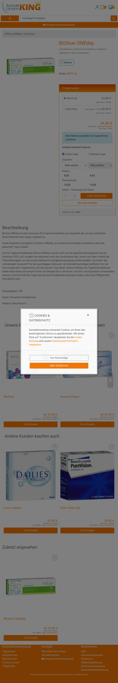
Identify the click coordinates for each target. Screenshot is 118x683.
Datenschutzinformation (64, 341)
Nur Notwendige (59, 357)
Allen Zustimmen (59, 365)
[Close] (72, 315)
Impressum (35, 344)
